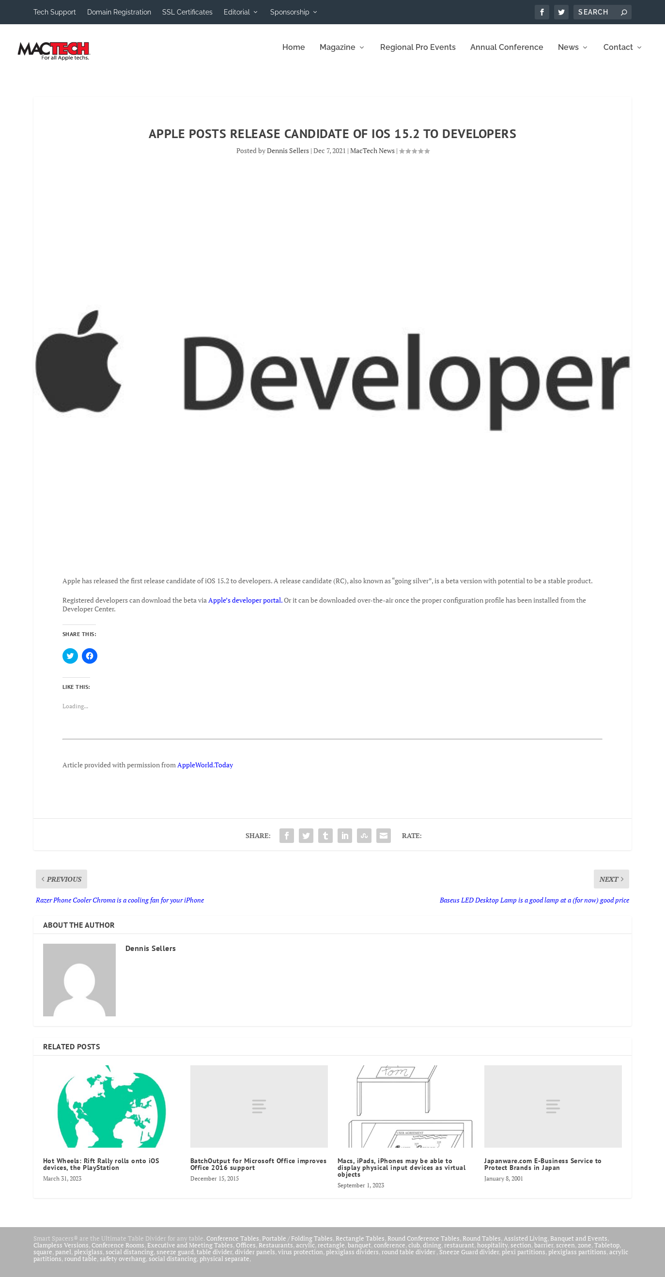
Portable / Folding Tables (297, 1245)
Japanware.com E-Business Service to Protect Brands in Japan (543, 1171)
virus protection (300, 1258)
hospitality (492, 1251)
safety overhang (123, 1265)
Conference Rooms (118, 1251)
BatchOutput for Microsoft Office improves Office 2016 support (258, 1171)
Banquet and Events (578, 1245)
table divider (214, 1258)
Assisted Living (525, 1245)
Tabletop (606, 1251)
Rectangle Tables (360, 1245)
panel (63, 1258)
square (42, 1258)
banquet (359, 1251)
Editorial (237, 12)
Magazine (338, 54)
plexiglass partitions (577, 1258)
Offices (246, 1251)
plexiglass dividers (352, 1258)
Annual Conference (506, 54)
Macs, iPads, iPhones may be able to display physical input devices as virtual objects (402, 1174)
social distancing (130, 1258)
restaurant (459, 1251)
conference (389, 1251)
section (520, 1251)
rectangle (331, 1251)
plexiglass (88, 1258)
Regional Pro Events (418, 54)
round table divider (409, 1258)
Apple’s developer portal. (245, 606)
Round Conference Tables (423, 1245)
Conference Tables (232, 1245)
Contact (618, 54)
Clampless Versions (61, 1251)
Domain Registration (119, 12)
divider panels (255, 1258)
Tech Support (54, 12)
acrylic (305, 1251)
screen (565, 1251)
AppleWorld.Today (205, 771)
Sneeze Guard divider (469, 1258)
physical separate (224, 1265)
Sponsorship (289, 12)
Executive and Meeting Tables (190, 1251)
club (414, 1251)
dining (432, 1251)
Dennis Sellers (288, 157)
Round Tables (482, 1245)
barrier (543, 1251)
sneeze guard (175, 1258)
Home (293, 54)
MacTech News (372, 157)
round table (80, 1265)
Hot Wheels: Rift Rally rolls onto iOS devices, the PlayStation (101, 1171)
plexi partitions (523, 1258)
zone (584, 1251)
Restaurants (276, 1251)
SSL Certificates (187, 12)
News (568, 54)
